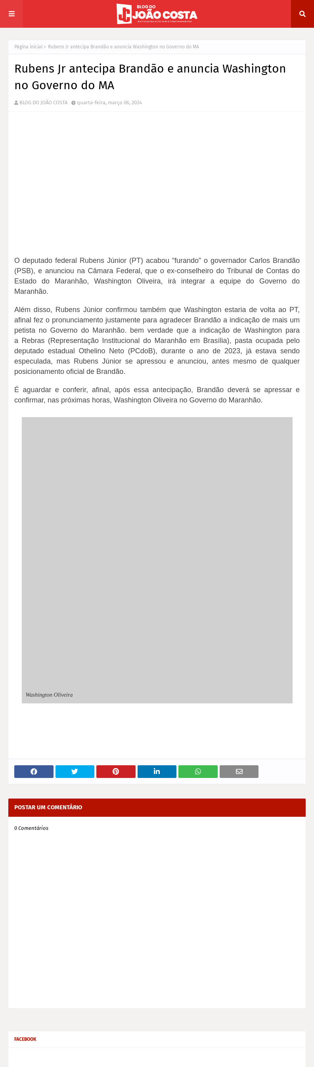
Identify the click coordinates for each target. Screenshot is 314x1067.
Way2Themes (73, 1056)
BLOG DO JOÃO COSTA (43, 102)
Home (245, 1056)
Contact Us (294, 1056)
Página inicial (28, 47)
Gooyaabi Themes (149, 1056)
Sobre (267, 1056)
